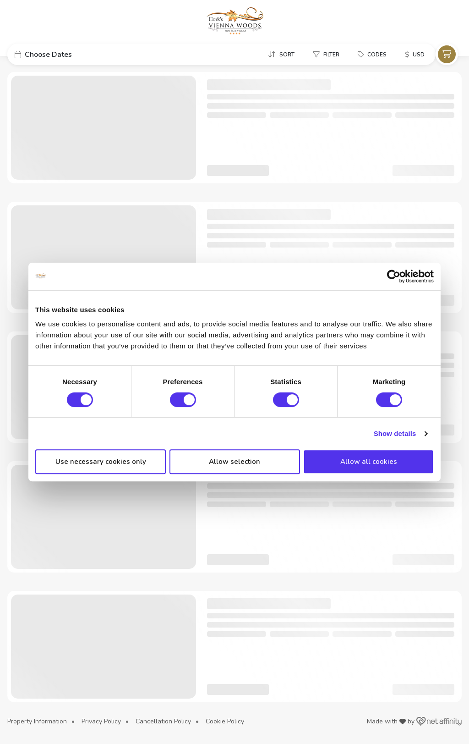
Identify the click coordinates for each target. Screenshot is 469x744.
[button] (76, 54)
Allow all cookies (368, 461)
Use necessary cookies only (100, 461)
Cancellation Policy (163, 721)
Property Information (37, 721)
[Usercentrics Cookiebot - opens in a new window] (394, 276)
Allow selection (234, 461)
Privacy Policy (101, 721)
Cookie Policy (225, 721)
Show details (395, 433)
